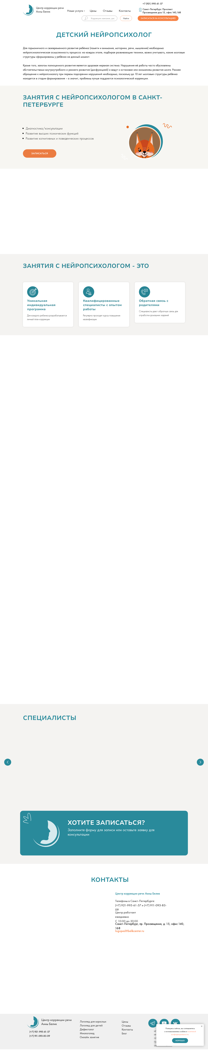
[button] (84, 843)
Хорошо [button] (180, 1040)
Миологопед (87, 1034)
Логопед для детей (91, 1026)
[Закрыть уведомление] (201, 1026)
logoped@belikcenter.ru (129, 932)
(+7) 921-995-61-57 (128, 906)
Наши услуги (75, 11)
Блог (124, 1034)
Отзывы (107, 11)
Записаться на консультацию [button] (158, 18)
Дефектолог (87, 1030)
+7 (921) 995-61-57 (153, 3)
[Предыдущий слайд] (7, 762)
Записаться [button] (39, 153)
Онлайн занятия (89, 1038)
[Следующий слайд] (200, 762)
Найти (126, 18)
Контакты (125, 11)
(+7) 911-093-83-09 (39, 1036)
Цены (93, 11)
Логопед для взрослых (93, 1022)
